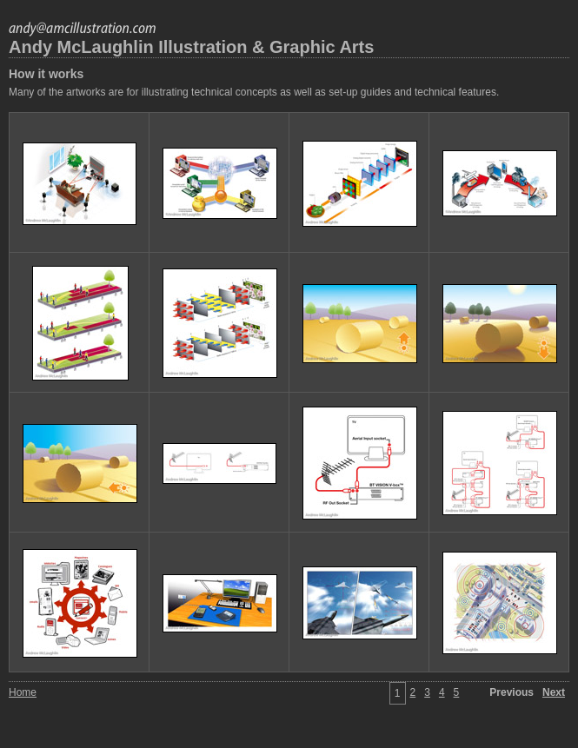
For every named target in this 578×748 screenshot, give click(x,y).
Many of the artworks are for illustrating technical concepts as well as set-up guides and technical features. (254, 92)
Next (553, 692)
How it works (46, 74)
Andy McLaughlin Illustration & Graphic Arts (191, 46)
